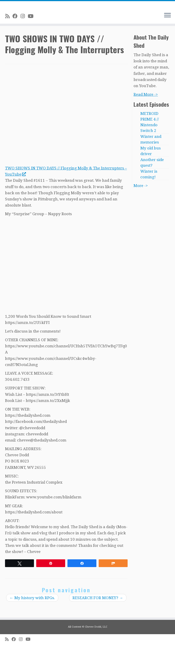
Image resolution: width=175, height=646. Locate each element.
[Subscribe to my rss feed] (9, 16)
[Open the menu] (167, 15)
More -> (141, 185)
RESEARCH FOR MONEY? (97, 598)
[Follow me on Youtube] (32, 16)
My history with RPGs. (32, 598)
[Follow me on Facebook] (17, 16)
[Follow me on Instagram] (24, 16)
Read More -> (146, 94)
